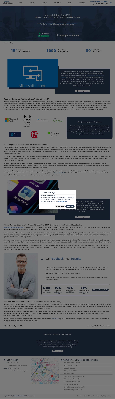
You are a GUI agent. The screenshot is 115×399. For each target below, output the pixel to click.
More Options (58, 206)
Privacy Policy (62, 201)
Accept (69, 206)
